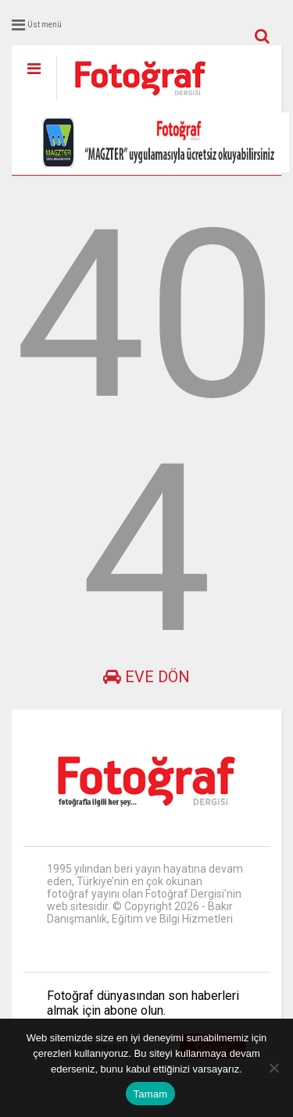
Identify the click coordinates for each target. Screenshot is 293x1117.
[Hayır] (273, 1068)
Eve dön (146, 676)
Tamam (151, 1094)
